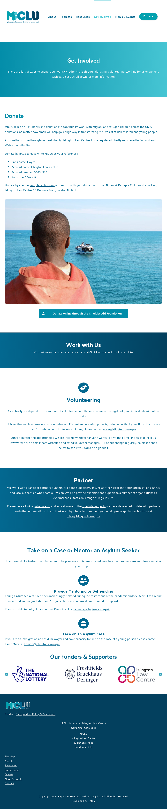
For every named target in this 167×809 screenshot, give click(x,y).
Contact (9, 783)
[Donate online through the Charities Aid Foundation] (83, 313)
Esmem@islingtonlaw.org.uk (42, 643)
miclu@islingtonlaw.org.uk (119, 429)
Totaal (91, 800)
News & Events (13, 778)
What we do (42, 506)
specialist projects (94, 506)
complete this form (42, 184)
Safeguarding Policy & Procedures (35, 714)
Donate (9, 774)
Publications (12, 769)
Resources (11, 765)
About (8, 760)
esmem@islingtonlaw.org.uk (92, 609)
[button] (6, 674)
